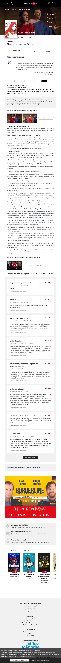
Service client (30, 619)
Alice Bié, (23, 89)
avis (49, 22)
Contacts (30, 612)
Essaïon (10, 41)
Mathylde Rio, (15, 89)
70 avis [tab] (33, 51)
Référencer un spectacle (30, 632)
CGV (22, 623)
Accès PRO (30, 636)
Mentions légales (30, 610)
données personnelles (33, 623)
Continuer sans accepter (41, 660)
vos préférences (43, 654)
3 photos (51, 14)
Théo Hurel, (40, 91)
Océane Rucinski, (21, 91)
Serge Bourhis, (30, 89)
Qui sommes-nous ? (30, 606)
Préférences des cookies (30, 625)
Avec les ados (29, 81)
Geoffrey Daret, (12, 93)
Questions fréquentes (30, 621)
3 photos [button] (46, 118)
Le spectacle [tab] (15, 51)
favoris (50, 26)
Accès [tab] (48, 51)
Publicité (30, 634)
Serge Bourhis (22, 85)
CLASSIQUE (10, 81)
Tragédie (37, 81)
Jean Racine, (13, 85)
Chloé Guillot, (31, 91)
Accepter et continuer (19, 660)
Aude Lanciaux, (41, 89)
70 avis (28, 37)
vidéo (50, 18)
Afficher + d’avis (30, 457)
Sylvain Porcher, (49, 91)
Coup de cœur (19, 81)
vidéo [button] (38, 265)
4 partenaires (13, 654)
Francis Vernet (21, 93)
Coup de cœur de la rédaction (43, 72)
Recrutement (30, 608)
